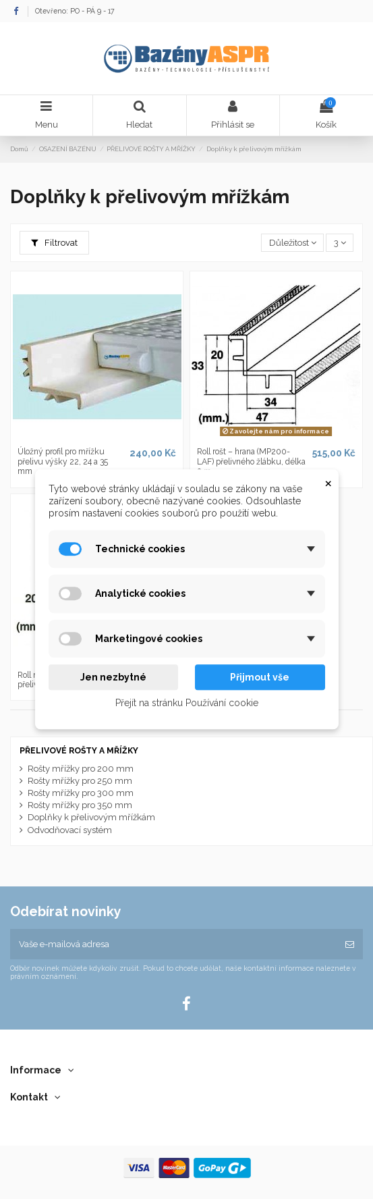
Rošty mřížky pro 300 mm (81, 793)
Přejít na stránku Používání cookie (186, 703)
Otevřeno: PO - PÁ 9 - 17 (75, 11)
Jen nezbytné (113, 677)
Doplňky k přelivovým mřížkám (91, 817)
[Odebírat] (350, 944)
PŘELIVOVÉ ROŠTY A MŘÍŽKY (79, 750)
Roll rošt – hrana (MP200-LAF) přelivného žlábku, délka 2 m (251, 461)
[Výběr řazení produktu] (292, 243)
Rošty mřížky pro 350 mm (80, 805)
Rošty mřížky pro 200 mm (81, 769)
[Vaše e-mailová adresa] (173, 944)
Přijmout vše (259, 677)
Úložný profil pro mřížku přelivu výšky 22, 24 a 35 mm (63, 461)
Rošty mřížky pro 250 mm (80, 781)
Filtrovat (54, 243)
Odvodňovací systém (70, 830)
